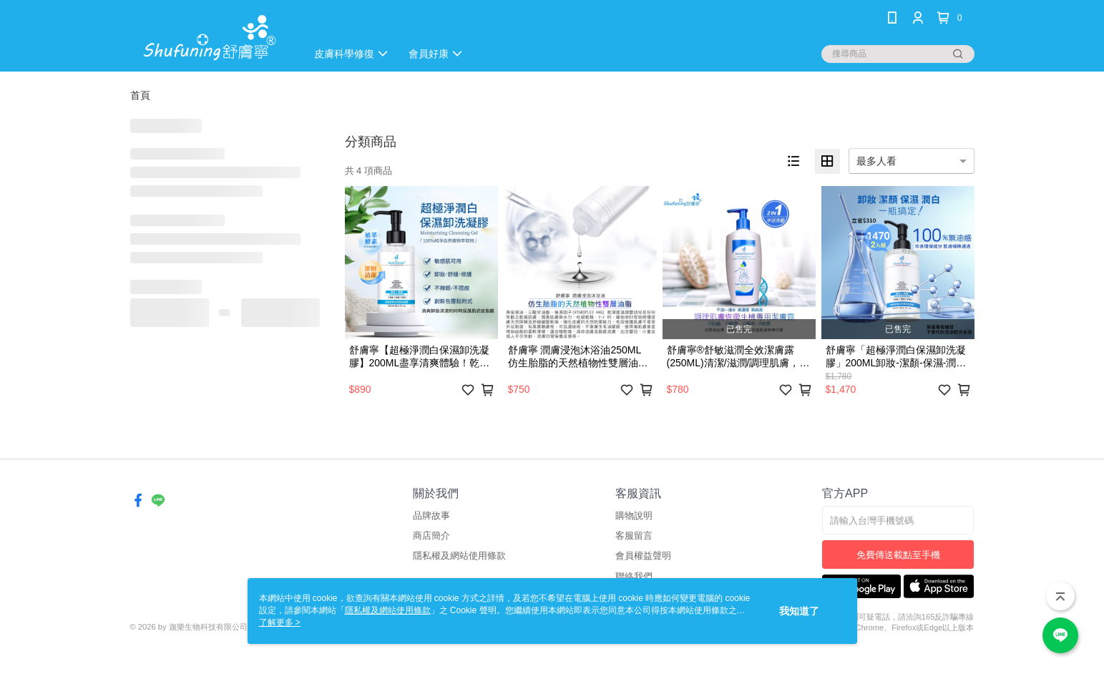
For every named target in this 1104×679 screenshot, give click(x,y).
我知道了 (799, 611)
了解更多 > (280, 622)
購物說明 (634, 515)
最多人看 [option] (876, 161)
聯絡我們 (634, 576)
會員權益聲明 (643, 555)
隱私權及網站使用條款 (459, 555)
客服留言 (634, 535)
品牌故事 (431, 515)
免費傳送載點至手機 (898, 554)
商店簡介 (431, 535)
